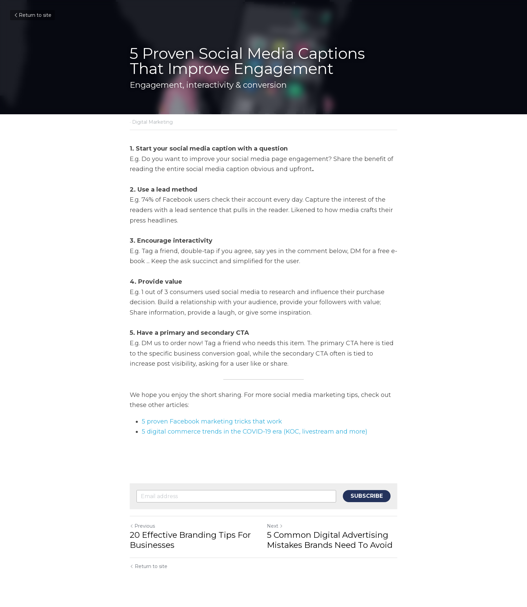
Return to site (32, 15)
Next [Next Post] (275, 526)
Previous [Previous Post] (142, 526)
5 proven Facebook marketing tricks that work (213, 421)
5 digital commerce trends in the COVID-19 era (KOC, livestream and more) (254, 431)
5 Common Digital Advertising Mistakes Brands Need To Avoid (330, 540)
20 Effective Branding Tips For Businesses (190, 540)
